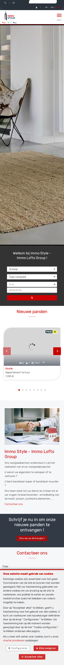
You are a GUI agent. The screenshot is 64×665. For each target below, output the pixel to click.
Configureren (19, 648)
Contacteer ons (14, 504)
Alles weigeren (47, 648)
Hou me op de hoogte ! (32, 538)
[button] (32, 284)
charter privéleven (13, 640)
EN (52, 7)
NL (58, 7)
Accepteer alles (34, 657)
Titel (5, 566)
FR (46, 7)
